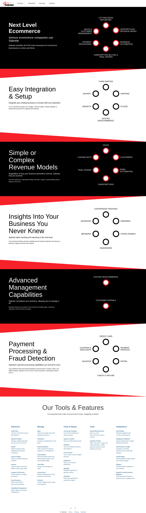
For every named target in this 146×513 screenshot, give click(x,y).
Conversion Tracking (106, 209)
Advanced (86, 221)
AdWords (125, 221)
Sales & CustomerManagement (85, 31)
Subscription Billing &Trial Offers (106, 56)
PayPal (123, 361)
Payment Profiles (20, 441)
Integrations (121, 427)
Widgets (86, 106)
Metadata (86, 234)
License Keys (84, 157)
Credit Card (105, 336)
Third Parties (106, 81)
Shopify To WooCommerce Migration (125, 475)
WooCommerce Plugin (125, 450)
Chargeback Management (20, 490)
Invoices (86, 361)
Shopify (87, 94)
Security (42, 3)
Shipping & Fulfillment (125, 441)
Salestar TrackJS (73, 440)
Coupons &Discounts (85, 349)
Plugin (124, 106)
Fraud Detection (20, 482)
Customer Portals (106, 300)
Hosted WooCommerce (106, 277)
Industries (31, 3)
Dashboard (106, 248)
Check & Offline (105, 375)
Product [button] (20, 3)
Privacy (76, 512)
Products (46, 482)
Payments (15, 427)
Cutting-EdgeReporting (106, 19)
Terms (70, 512)
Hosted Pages (125, 459)
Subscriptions (106, 184)
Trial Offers (84, 170)
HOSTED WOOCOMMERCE (106, 119)
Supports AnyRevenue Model (128, 30)
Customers (126, 157)
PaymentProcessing (85, 43)
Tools (92, 427)
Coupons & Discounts (20, 474)
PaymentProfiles (125, 349)
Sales (106, 145)
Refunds (83, 512)
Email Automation (126, 170)
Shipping (125, 94)
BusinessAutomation (126, 43)
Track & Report (70, 427)
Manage (40, 427)
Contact (52, 3)
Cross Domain (127, 234)
